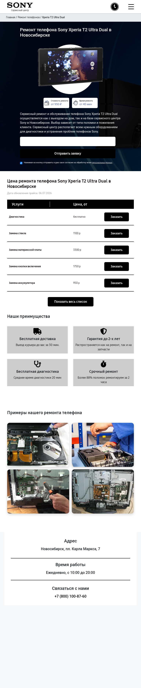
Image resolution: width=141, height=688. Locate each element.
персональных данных (102, 162)
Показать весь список (70, 302)
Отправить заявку (67, 153)
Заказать (116, 217)
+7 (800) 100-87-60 (70, 596)
